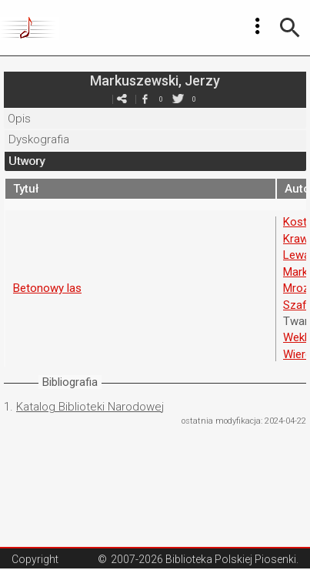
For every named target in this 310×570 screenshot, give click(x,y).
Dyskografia (38, 139)
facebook (145, 99)
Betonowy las (47, 288)
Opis (19, 119)
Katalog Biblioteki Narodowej (90, 407)
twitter (178, 99)
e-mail (122, 99)
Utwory (26, 161)
